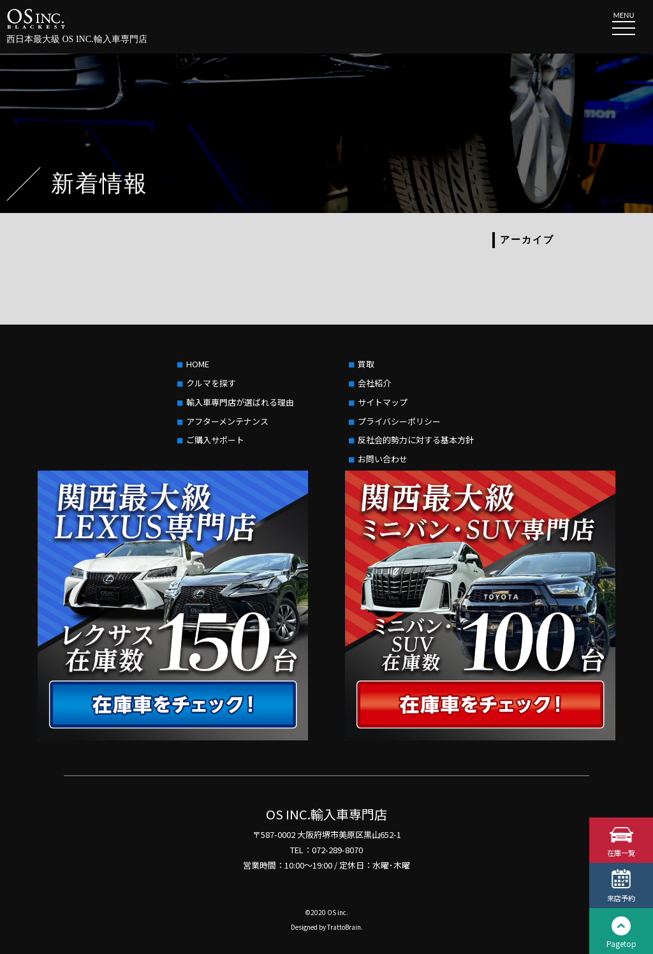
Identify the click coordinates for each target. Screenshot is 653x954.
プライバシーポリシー (399, 421)
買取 (366, 364)
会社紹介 (374, 383)
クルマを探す (211, 383)
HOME (197, 364)
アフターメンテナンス (227, 421)
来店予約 (621, 897)
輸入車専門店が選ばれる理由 (240, 402)
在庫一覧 (621, 851)
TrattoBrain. (345, 927)
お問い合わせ (382, 459)
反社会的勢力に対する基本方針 (416, 440)
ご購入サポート (215, 440)
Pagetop (621, 943)
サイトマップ (382, 402)
